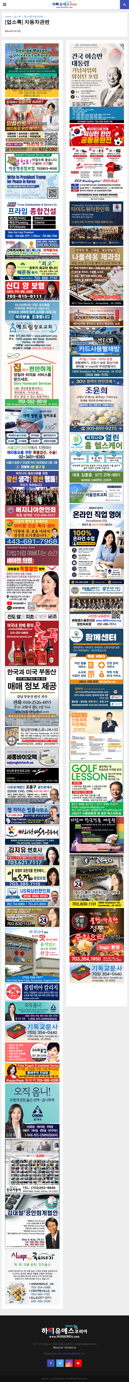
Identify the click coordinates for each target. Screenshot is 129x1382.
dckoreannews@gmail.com (70, 1353)
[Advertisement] (97, 991)
